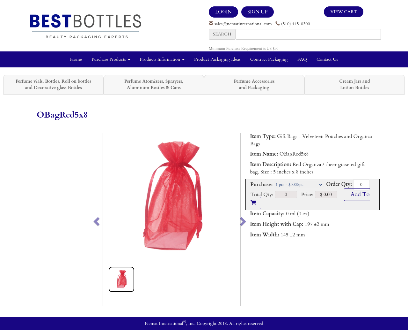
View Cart (343, 12)
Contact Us (327, 59)
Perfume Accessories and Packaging (254, 84)
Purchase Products (110, 59)
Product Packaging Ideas (217, 59)
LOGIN (223, 12)
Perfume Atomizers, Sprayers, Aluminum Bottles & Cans (153, 84)
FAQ (302, 59)
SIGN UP (257, 12)
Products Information (162, 59)
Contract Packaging (269, 59)
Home (76, 59)
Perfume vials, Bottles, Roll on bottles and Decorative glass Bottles (53, 84)
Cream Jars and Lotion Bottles (354, 84)
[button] (110, 219)
